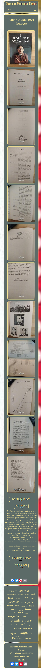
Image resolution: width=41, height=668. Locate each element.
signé (29, 625)
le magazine (27, 602)
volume (14, 624)
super (27, 613)
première (17, 620)
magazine (25, 633)
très (32, 592)
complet (22, 624)
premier (14, 602)
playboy (24, 590)
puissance (31, 617)
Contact (21, 650)
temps (13, 610)
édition (17, 637)
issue (28, 609)
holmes (19, 598)
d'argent (28, 639)
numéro (16, 628)
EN (19, 660)
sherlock (27, 594)
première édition (11, 594)
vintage (13, 590)
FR (23, 660)
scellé (33, 594)
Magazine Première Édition (21, 647)
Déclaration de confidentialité (21, 653)
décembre (20, 594)
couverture (13, 605)
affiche (18, 613)
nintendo (27, 628)
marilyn (24, 606)
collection (21, 610)
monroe (32, 605)
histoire (11, 598)
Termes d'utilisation (21, 656)
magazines (14, 616)
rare (28, 620)
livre (25, 597)
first (24, 617)
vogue (32, 598)
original (12, 634)
